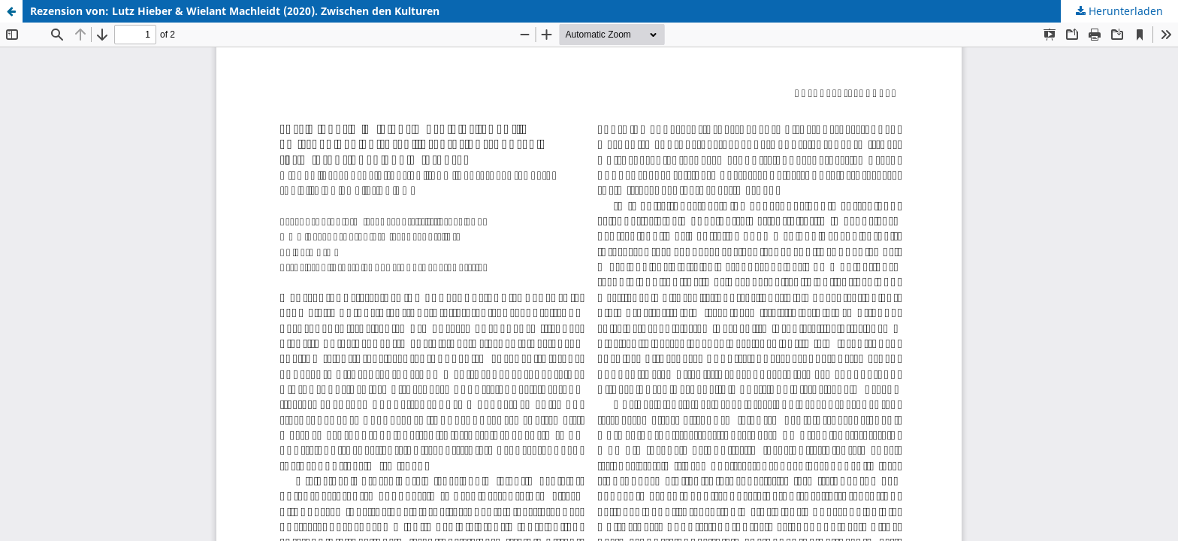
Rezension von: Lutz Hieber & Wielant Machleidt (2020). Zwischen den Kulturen (234, 11)
